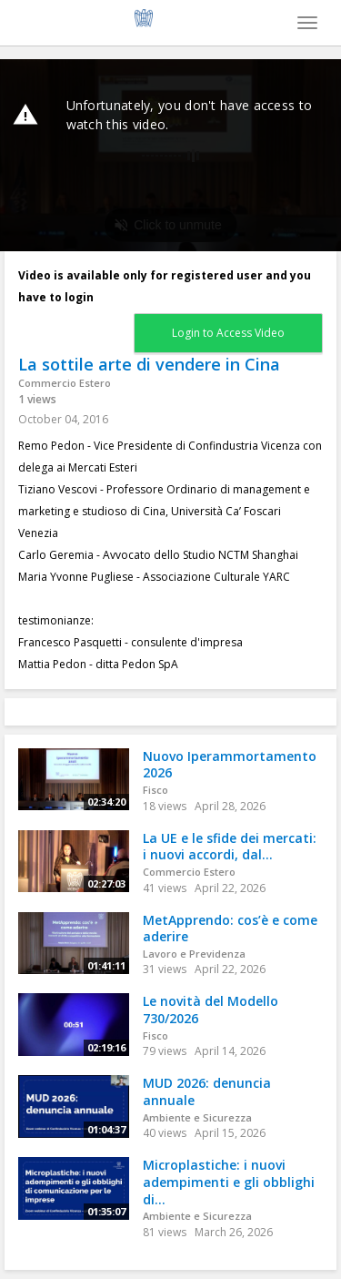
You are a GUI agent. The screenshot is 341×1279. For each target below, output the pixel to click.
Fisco (155, 790)
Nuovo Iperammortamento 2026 (229, 764)
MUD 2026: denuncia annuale (207, 1091)
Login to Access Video (228, 332)
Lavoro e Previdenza (194, 953)
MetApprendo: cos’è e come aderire (230, 928)
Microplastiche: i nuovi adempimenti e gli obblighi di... (229, 1181)
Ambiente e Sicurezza (197, 1117)
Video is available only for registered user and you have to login (164, 286)
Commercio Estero (64, 383)
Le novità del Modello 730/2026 (210, 1009)
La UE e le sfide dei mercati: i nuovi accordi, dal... (229, 846)
